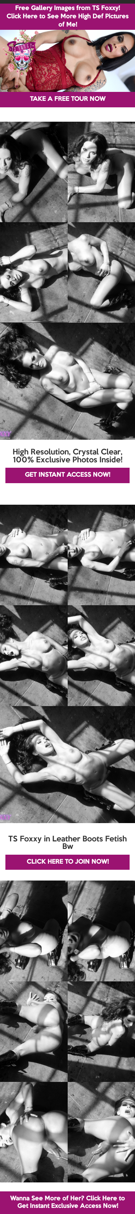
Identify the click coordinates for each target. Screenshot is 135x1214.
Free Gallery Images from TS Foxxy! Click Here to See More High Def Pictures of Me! (67, 17)
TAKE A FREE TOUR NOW (67, 99)
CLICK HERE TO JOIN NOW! (68, 862)
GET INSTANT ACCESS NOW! (67, 475)
